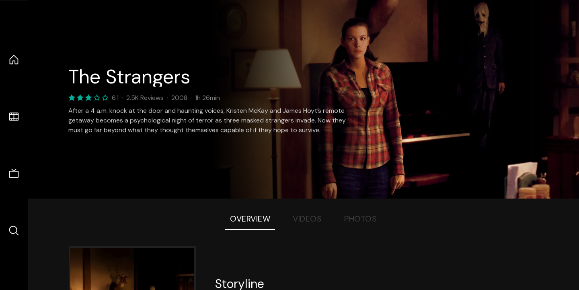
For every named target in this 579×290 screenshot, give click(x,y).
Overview (250, 218)
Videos (307, 218)
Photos (360, 218)
